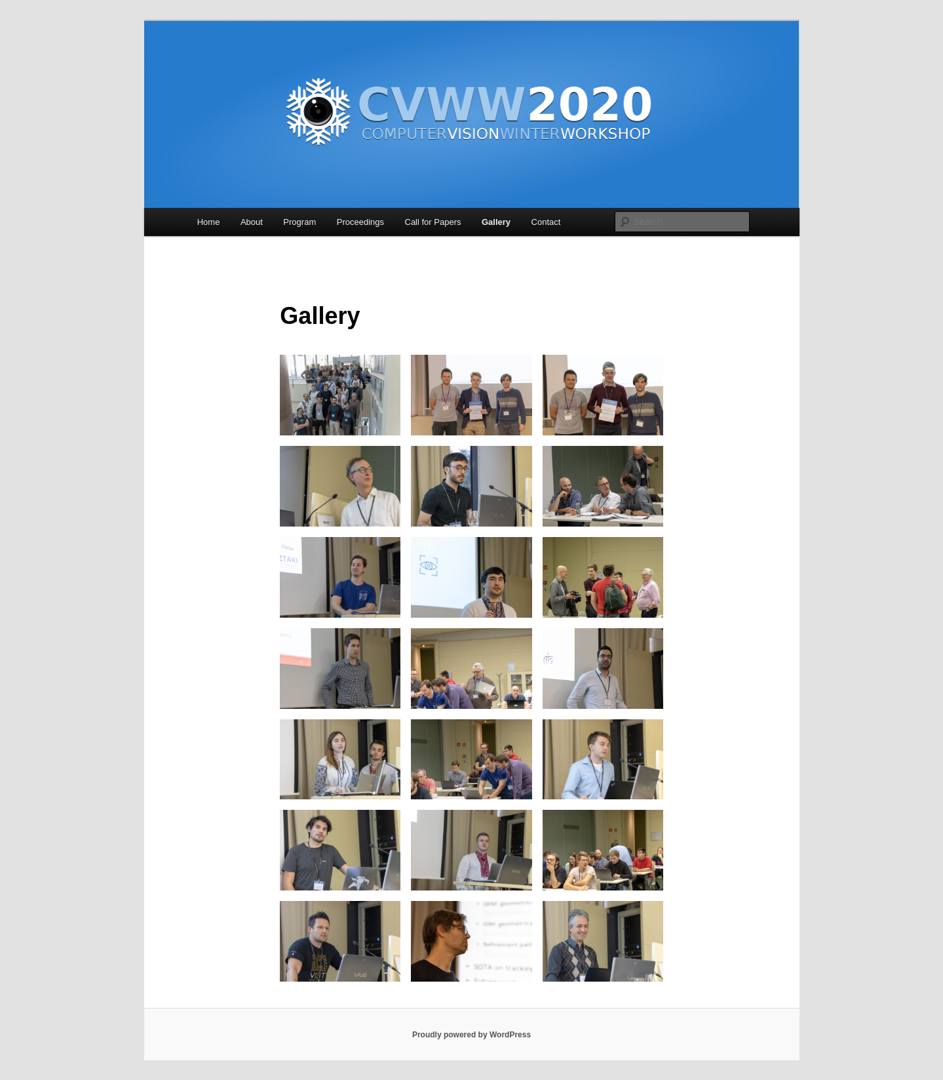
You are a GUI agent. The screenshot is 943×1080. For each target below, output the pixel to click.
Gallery (496, 222)
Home (208, 222)
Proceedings (360, 222)
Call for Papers (433, 222)
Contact (546, 222)
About (252, 222)
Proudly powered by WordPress (471, 1034)
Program (299, 222)
